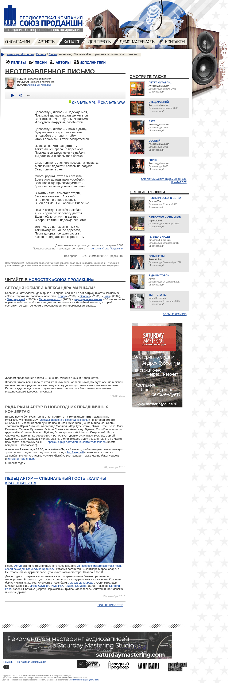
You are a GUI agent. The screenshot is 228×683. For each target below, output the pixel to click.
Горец (62, 296)
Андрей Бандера (75, 585)
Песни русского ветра (165, 198)
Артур (18, 565)
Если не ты (157, 256)
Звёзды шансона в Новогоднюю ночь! (64, 419)
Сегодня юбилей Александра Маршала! (50, 288)
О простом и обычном (165, 217)
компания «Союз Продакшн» (106, 248)
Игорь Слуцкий (39, 585)
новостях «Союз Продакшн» (61, 279)
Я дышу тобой (159, 275)
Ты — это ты (158, 294)
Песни (53, 54)
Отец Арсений (16, 299)
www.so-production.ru (20, 54)
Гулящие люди (159, 236)
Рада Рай (57, 585)
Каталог (41, 54)
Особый (85, 296)
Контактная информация (31, 661)
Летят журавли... (49, 299)
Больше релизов (175, 314)
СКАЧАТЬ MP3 (82, 102)
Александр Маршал (39, 84)
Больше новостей (110, 605)
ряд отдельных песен (88, 299)
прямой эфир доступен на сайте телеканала (77, 441)
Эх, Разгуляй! (75, 452)
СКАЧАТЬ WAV (111, 102)
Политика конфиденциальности (84, 680)
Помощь (8, 661)
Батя (107, 296)
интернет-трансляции (21, 458)
